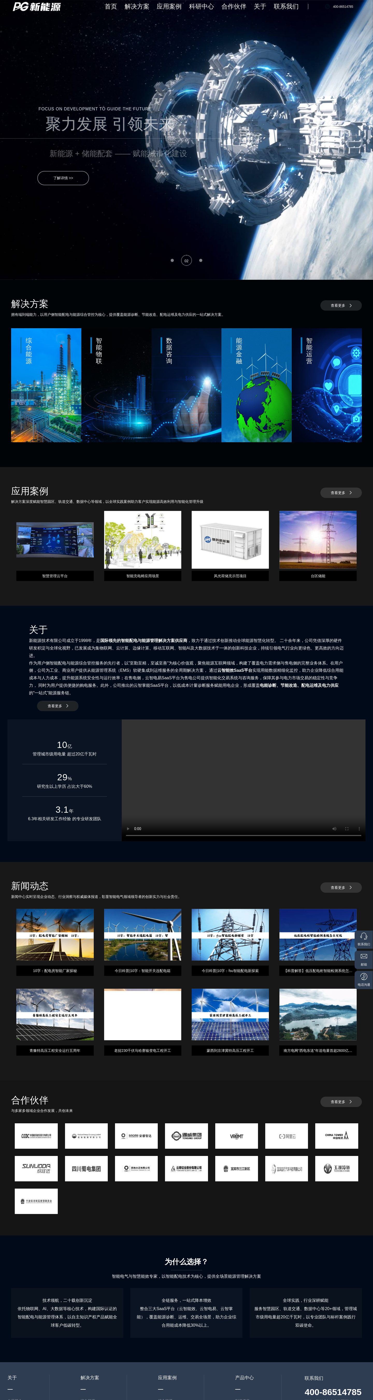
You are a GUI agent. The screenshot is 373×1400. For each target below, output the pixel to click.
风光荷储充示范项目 (230, 576)
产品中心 (244, 1377)
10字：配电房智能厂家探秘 (55, 971)
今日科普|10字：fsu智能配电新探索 (230, 971)
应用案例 (206, 13)
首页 (164, 13)
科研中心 (229, 13)
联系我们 (291, 13)
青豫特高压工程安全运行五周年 (55, 1050)
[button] (172, 260)
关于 (272, 13)
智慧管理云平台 (55, 576)
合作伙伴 (252, 13)
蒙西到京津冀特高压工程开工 (230, 1050)
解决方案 (183, 13)
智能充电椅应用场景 (142, 576)
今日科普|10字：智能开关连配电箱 (142, 971)
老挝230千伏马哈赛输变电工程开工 (142, 1050)
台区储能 (318, 576)
